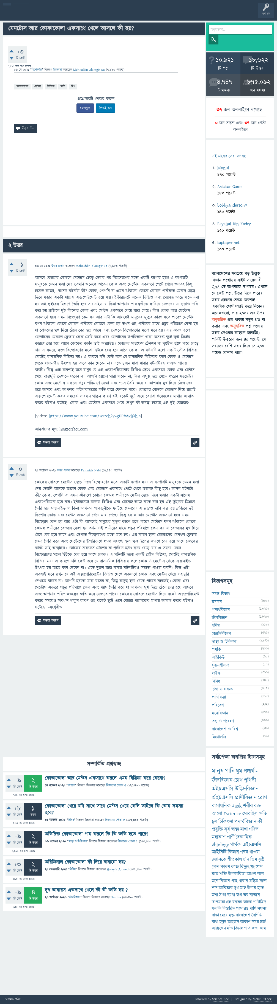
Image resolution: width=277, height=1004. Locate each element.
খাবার (243, 881)
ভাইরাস (233, 922)
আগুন (251, 874)
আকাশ (245, 922)
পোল (188, 14)
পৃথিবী (250, 780)
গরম (244, 852)
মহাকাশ (219, 837)
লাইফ (216, 673)
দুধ (236, 888)
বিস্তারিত (229, 908)
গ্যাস (239, 908)
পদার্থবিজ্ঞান (221, 610)
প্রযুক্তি (216, 649)
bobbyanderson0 (232, 205)
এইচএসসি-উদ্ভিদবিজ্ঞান (235, 789)
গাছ (234, 881)
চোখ (238, 780)
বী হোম (21, 14)
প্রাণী (231, 837)
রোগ (262, 797)
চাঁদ (246, 859)
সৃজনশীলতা (220, 665)
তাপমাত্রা (218, 902)
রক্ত (257, 806)
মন (214, 908)
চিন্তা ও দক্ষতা (223, 689)
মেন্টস (37, 86)
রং (253, 867)
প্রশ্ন (38, 14)
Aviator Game (229, 187)
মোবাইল (249, 813)
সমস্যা (262, 908)
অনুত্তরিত (72, 14)
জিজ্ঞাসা (58, 70)
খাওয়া (254, 852)
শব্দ (215, 888)
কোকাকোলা (22, 86)
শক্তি (223, 874)
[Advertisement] (103, 181)
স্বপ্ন (239, 895)
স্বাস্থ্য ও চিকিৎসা (77, 841)
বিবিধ (71, 820)
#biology (220, 844)
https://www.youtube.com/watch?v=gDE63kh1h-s (95, 416)
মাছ (243, 888)
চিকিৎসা (225, 821)
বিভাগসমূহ (89, 14)
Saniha (116, 897)
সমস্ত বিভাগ (221, 594)
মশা (215, 895)
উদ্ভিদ (261, 902)
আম (263, 928)
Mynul (223, 168)
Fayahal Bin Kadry (234, 224)
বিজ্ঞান (233, 852)
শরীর (248, 806)
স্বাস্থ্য (235, 829)
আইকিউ (218, 657)
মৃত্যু (232, 915)
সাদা (263, 881)
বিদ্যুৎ (244, 867)
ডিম (253, 859)
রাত (215, 874)
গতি (247, 928)
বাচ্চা (215, 915)
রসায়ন (71, 785)
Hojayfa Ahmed (117, 869)
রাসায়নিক (221, 806)
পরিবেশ (218, 705)
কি (219, 908)
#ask (237, 806)
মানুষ (218, 771)
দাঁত (230, 928)
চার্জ (263, 922)
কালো (247, 902)
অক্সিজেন (219, 928)
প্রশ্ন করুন (123, 14)
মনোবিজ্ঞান (220, 713)
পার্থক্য (236, 844)
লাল (260, 874)
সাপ (259, 867)
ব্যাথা (231, 895)
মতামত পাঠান (13, 999)
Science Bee (220, 999)
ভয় (245, 895)
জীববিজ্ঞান (74, 897)
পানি (230, 771)
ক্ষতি (63, 86)
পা (254, 902)
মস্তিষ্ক (253, 881)
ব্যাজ (205, 14)
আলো (217, 813)
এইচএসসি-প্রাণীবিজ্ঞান (234, 797)
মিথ (73, 86)
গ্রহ (228, 902)
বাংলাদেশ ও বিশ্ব (225, 729)
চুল (214, 821)
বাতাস (254, 895)
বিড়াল (238, 928)
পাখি (252, 908)
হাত (260, 888)
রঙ (246, 908)
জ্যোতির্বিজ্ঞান (221, 634)
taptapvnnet (228, 243)
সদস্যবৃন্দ (106, 14)
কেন (216, 867)
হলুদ (222, 922)
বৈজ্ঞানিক (244, 837)
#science (232, 813)
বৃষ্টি (261, 859)
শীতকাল (234, 859)
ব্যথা (215, 922)
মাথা (244, 829)
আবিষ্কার (226, 888)
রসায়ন (237, 902)
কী (259, 821)
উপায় (251, 888)
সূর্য (227, 829)
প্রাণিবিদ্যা (219, 697)
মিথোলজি (37, 70)
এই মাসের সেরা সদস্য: (229, 156)
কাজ (235, 867)
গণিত (216, 626)
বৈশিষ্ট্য (256, 915)
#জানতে (219, 859)
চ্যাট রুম (171, 14)
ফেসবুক (85, 108)
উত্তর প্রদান (57, 266)
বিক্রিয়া (50, 86)
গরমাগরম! (55, 14)
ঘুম (239, 771)
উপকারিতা (237, 874)
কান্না (255, 928)
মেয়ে (223, 915)
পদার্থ (248, 771)
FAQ (141, 14)
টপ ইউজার (222, 14)
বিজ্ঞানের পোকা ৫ (116, 785)
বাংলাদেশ (243, 915)
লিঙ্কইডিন (105, 108)
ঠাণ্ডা (222, 895)
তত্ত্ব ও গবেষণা (223, 721)
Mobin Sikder (262, 999)
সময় (255, 922)
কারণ (225, 867)
